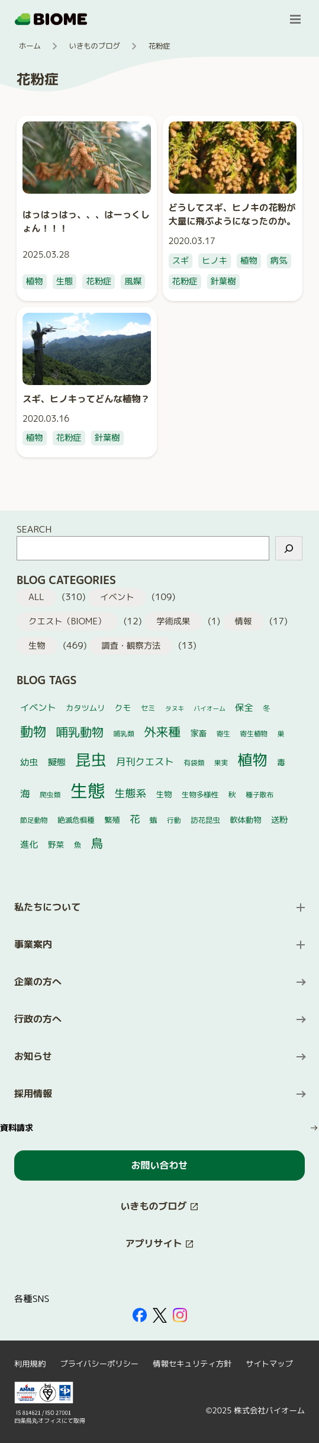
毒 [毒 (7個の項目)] (281, 762)
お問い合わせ (159, 1165)
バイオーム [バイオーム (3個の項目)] (209, 708)
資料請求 (16, 1127)
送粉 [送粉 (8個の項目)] (279, 820)
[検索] (288, 548)
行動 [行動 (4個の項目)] (174, 820)
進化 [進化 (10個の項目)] (29, 844)
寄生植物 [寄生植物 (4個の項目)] (254, 734)
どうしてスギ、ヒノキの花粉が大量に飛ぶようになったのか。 (232, 214)
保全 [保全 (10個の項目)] (244, 707)
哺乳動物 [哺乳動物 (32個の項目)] (80, 731)
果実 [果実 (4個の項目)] (221, 763)
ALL (36, 597)
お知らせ (33, 1056)
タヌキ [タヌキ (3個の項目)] (174, 708)
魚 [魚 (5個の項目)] (78, 845)
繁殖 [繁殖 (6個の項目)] (112, 820)
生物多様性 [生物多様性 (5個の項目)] (200, 795)
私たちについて (47, 906)
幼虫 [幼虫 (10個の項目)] (29, 762)
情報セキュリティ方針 (192, 1363)
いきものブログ (94, 46)
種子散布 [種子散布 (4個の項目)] (259, 795)
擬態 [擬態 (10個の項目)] (57, 762)
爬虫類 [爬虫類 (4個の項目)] (50, 795)
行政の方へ (38, 1018)
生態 (64, 281)
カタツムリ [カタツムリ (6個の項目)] (85, 708)
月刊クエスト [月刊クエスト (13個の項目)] (145, 761)
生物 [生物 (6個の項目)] (164, 794)
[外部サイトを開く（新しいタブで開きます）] (140, 1315)
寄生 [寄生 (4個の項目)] (223, 734)
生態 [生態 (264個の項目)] (87, 790)
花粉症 (98, 281)
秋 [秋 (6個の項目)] (232, 794)
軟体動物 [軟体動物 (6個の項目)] (245, 820)
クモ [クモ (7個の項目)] (123, 707)
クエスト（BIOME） (67, 621)
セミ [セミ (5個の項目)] (148, 708)
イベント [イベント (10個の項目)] (38, 707)
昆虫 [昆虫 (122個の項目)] (91, 759)
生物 (37, 646)
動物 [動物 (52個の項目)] (33, 731)
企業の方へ (38, 981)
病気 (279, 261)
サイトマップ (269, 1363)
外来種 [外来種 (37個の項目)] (162, 731)
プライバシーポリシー (99, 1363)
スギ (180, 261)
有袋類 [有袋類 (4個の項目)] (193, 763)
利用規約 (30, 1363)
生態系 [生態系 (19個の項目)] (131, 793)
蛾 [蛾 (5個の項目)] (153, 820)
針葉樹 (223, 281)
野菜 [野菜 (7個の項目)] (56, 844)
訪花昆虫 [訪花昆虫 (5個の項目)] (205, 820)
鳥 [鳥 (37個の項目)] (97, 843)
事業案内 (33, 944)
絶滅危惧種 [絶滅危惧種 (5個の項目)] (76, 820)
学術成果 (173, 621)
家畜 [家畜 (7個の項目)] (199, 733)
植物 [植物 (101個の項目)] (253, 759)
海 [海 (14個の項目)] (25, 793)
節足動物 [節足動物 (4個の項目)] (34, 820)
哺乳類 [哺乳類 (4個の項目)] (124, 734)
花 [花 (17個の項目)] (135, 819)
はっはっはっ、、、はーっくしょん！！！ (86, 221)
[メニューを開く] (295, 18)
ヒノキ (214, 261)
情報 (243, 621)
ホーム (30, 46)
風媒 (132, 281)
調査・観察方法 (130, 646)
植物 (34, 281)
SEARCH (34, 528)
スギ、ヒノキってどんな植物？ (86, 398)
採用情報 (33, 1093)
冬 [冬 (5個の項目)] (266, 708)
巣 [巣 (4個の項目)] (281, 734)
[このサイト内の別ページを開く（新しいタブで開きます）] (159, 1206)
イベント (117, 597)
